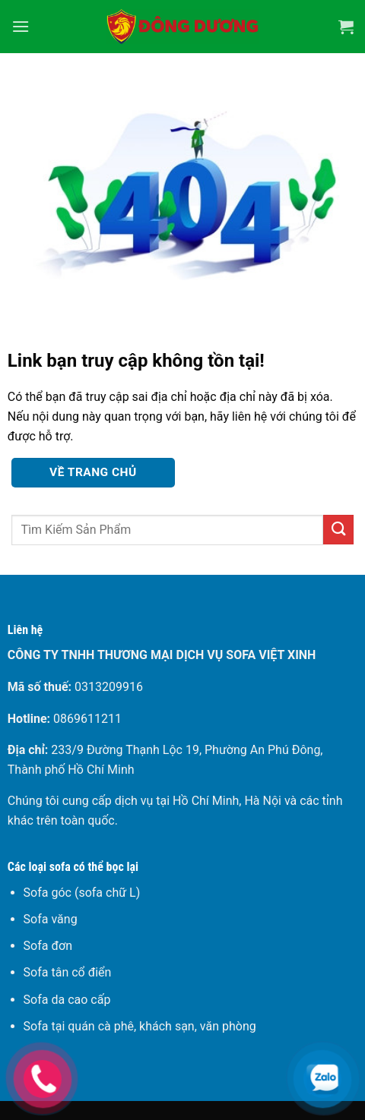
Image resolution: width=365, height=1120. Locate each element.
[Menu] (20, 26)
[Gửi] (338, 529)
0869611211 (87, 718)
